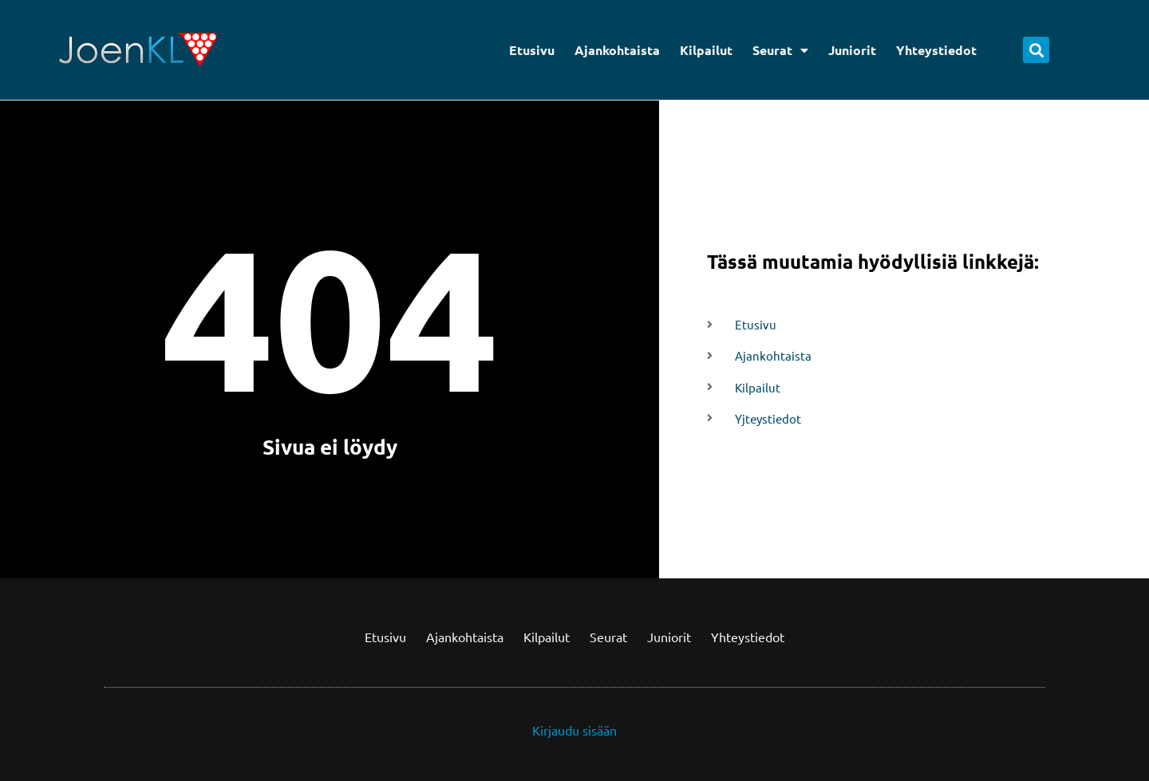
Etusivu (532, 49)
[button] (1036, 50)
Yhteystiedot (936, 49)
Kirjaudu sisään (574, 730)
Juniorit (852, 49)
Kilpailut (706, 49)
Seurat (780, 50)
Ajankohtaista (617, 49)
